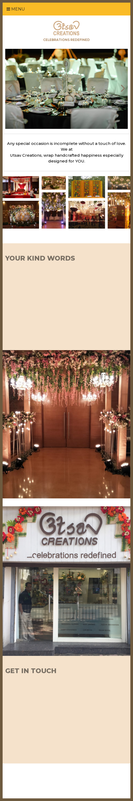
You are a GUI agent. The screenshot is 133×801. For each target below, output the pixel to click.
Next (123, 88)
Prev (10, 88)
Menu (16, 9)
